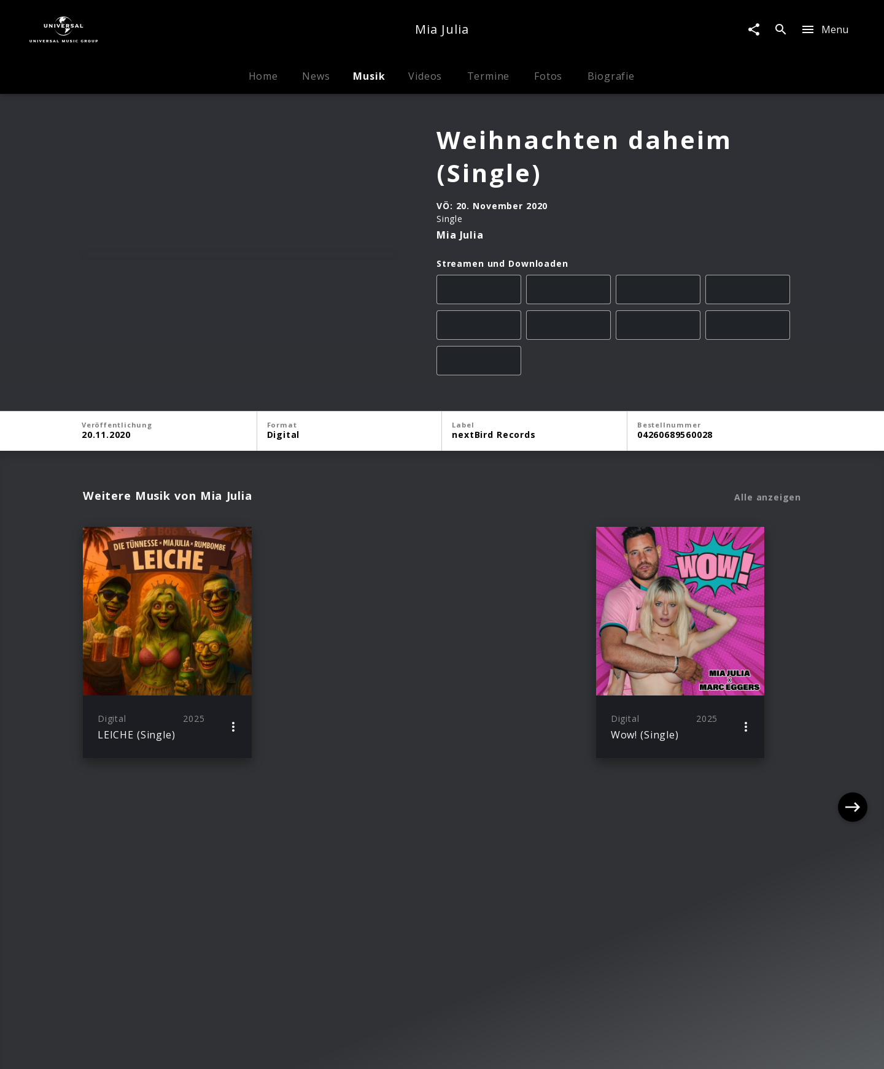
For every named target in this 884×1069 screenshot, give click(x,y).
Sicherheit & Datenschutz (381, 1048)
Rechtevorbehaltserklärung (252, 1048)
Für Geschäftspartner (707, 1048)
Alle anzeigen (767, 553)
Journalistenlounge (605, 1048)
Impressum (154, 1048)
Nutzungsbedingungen (501, 1048)
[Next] (852, 698)
